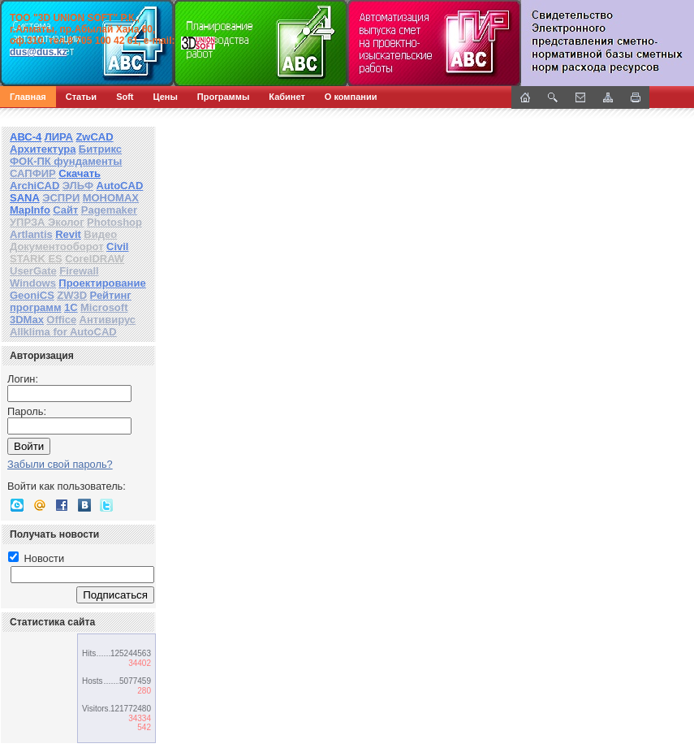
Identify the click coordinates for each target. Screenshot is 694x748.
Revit (68, 234)
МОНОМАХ (111, 198)
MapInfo (30, 210)
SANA (25, 198)
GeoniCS (32, 295)
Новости (36, 558)
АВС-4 (25, 137)
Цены (165, 97)
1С (71, 307)
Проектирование (101, 283)
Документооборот (57, 246)
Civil (117, 246)
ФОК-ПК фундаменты (66, 161)
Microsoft (104, 307)
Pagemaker (109, 210)
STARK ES (36, 259)
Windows (33, 283)
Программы (223, 97)
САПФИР (33, 173)
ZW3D (72, 295)
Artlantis (31, 234)
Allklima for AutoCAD (63, 332)
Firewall (78, 271)
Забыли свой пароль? (60, 464)
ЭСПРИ (61, 198)
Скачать (79, 173)
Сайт (65, 210)
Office (61, 319)
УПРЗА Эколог (47, 222)
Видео (100, 234)
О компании (351, 97)
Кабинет (287, 97)
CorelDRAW (94, 259)
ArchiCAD (34, 185)
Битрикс (100, 149)
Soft (124, 97)
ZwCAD (94, 137)
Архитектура (42, 149)
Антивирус (108, 319)
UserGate (33, 271)
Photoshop (114, 222)
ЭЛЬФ (78, 185)
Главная (28, 97)
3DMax (27, 319)
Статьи (81, 97)
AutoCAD (120, 185)
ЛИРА (59, 137)
